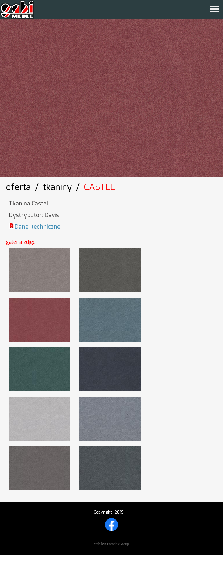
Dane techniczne (37, 227)
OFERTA (18, 187)
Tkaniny (57, 187)
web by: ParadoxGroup (111, 543)
